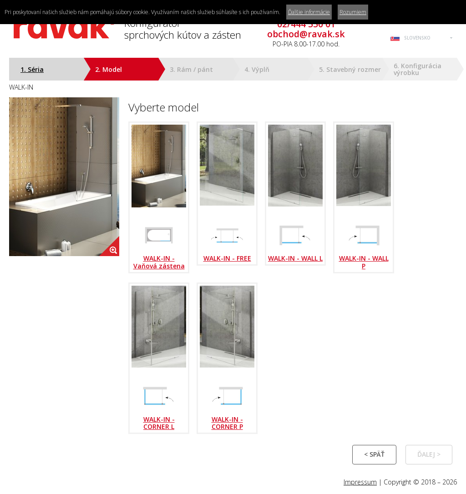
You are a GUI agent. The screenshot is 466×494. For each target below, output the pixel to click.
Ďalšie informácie (309, 12)
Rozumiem (352, 12)
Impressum (360, 482)
